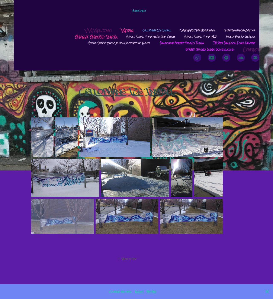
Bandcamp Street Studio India (182, 43)
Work (127, 30)
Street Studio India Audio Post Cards (150, 36)
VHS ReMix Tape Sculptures (198, 30)
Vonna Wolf (139, 10)
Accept (139, 291)
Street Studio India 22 (240, 36)
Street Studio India (96, 36)
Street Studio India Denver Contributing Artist (119, 42)
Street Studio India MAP (200, 36)
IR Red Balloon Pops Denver (234, 43)
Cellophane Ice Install (157, 30)
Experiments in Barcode (240, 30)
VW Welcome (98, 30)
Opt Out (151, 291)
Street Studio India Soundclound (210, 49)
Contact (251, 49)
